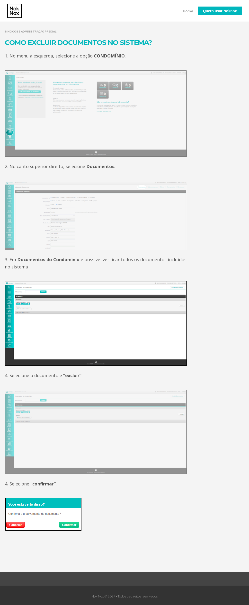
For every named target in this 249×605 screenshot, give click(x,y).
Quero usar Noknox (220, 11)
